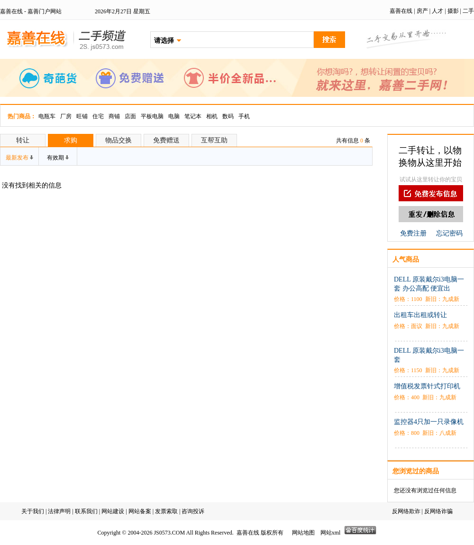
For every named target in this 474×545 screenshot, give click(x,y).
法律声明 (59, 511)
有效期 (58, 157)
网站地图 (303, 532)
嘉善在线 (401, 11)
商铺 (114, 116)
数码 (228, 116)
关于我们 (32, 511)
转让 (22, 140)
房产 (422, 11)
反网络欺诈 (406, 511)
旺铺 (82, 116)
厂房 (66, 116)
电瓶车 (46, 116)
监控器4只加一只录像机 (429, 421)
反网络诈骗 (438, 511)
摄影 (453, 11)
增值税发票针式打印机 (427, 386)
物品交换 (118, 140)
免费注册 (413, 233)
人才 (437, 11)
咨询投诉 (193, 511)
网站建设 (112, 511)
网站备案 (139, 511)
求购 (70, 140)
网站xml (330, 532)
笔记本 (192, 116)
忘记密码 (449, 233)
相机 (212, 116)
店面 (130, 116)
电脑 (174, 116)
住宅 (98, 116)
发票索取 (166, 511)
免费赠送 (166, 140)
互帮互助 (214, 140)
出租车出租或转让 (420, 315)
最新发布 (19, 157)
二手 (468, 11)
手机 (244, 116)
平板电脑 (152, 116)
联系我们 (86, 511)
